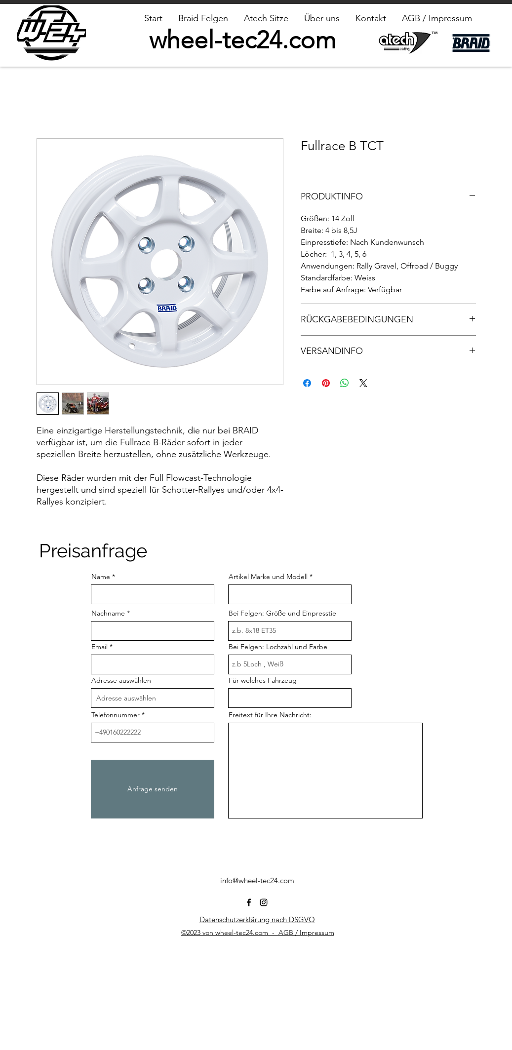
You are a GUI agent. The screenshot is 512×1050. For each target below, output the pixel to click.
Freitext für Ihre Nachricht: (270, 714)
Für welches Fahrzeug (263, 680)
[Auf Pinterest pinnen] (326, 383)
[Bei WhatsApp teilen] (345, 383)
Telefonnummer (115, 714)
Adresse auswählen (121, 680)
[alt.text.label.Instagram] (264, 902)
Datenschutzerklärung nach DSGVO (257, 919)
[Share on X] (363, 383)
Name (100, 576)
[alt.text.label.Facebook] (249, 902)
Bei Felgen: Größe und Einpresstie (282, 613)
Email (99, 646)
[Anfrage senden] (152, 789)
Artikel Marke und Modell (268, 576)
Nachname (108, 613)
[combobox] (152, 698)
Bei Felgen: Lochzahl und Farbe (278, 646)
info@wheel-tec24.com (257, 880)
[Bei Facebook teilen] (307, 383)
